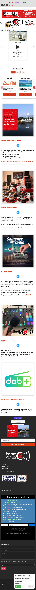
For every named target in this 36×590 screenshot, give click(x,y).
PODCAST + (4, 341)
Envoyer (3, 568)
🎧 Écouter (9, 94)
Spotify (14, 56)
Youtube (22, 56)
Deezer (18, 56)
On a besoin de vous (6, 271)
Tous (13, 72)
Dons (11, 2)
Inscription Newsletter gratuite (18, 444)
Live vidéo (18, 2)
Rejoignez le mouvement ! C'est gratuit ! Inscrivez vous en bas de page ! (17, 161)
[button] (33, 46)
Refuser (31, 586)
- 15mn (17, 72)
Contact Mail (8, 490)
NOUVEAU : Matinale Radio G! (9, 207)
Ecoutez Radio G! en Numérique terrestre (12, 399)
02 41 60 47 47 (12, 5)
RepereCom (8, 583)
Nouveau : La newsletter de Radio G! (11, 140)
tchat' (25, 2)
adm (2, 584)
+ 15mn (22, 72)
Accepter (18, 586)
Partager (18, 418)
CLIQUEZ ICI (28, 295)
